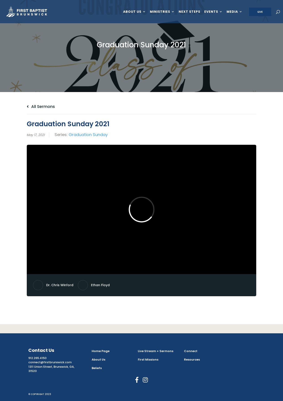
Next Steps (189, 12)
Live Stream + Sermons (155, 351)
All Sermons (41, 106)
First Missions (148, 359)
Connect (190, 351)
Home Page (100, 351)
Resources (192, 359)
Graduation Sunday (88, 134)
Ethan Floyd (100, 285)
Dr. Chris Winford (59, 285)
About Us (132, 12)
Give (260, 11)
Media (232, 12)
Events (211, 12)
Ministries (160, 12)
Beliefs (97, 368)
